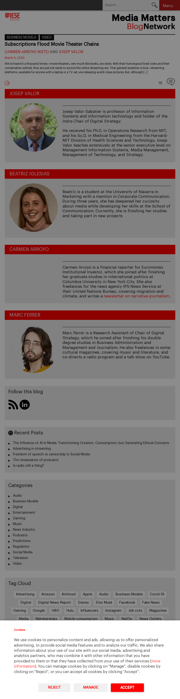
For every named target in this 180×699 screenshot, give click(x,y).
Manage (90, 687)
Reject (54, 687)
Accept (127, 687)
